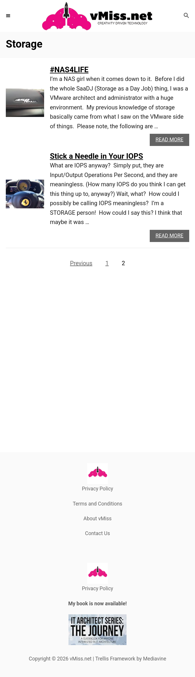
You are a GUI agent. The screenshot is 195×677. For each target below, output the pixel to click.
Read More (171, 141)
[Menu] (8, 16)
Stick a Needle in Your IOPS (96, 156)
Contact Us (97, 533)
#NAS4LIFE (69, 69)
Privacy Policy (97, 489)
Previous (81, 263)
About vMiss (97, 518)
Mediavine (154, 659)
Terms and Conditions (97, 504)
